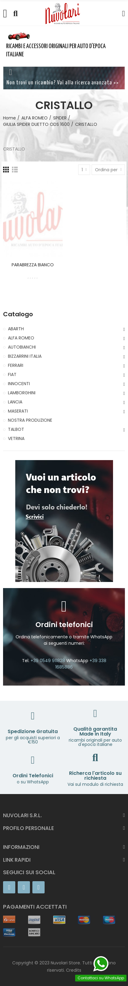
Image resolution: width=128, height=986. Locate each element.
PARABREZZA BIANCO (33, 265)
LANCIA (15, 402)
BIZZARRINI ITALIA (25, 356)
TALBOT (16, 429)
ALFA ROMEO (21, 338)
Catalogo (18, 314)
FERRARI (15, 365)
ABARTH (16, 329)
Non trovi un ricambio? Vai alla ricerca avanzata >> (62, 83)
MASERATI (18, 411)
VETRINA (16, 438)
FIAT (12, 374)
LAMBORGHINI (21, 393)
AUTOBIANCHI (22, 347)
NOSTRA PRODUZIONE (30, 420)
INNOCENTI (19, 384)
